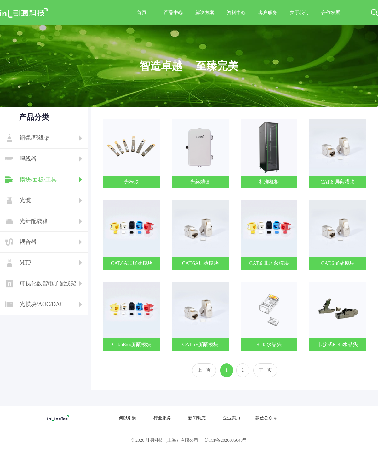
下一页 (265, 370)
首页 (141, 12)
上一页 (204, 370)
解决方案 (204, 12)
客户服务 (267, 12)
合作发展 (330, 12)
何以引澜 (127, 418)
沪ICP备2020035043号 (226, 440)
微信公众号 (266, 418)
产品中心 (173, 17)
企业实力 (231, 418)
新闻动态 (197, 418)
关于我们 (299, 12)
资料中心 (236, 12)
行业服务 (162, 418)
